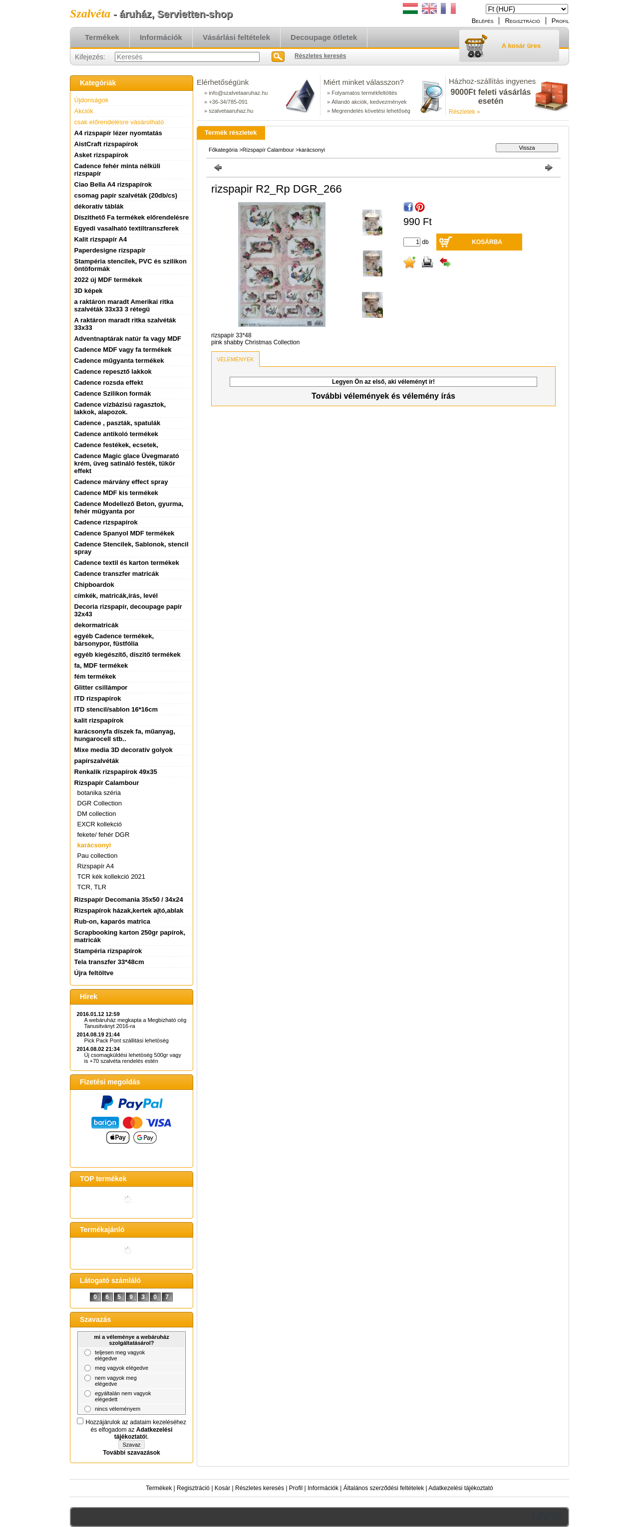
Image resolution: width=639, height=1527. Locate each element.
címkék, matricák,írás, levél (116, 595)
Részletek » (464, 111)
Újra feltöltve (94, 973)
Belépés (483, 20)
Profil (296, 1488)
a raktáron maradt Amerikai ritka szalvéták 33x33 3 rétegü (124, 305)
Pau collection (97, 855)
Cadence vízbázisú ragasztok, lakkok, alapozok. (120, 408)
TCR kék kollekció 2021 (111, 876)
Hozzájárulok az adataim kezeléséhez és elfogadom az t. (136, 1429)
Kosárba (487, 242)
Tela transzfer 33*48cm (109, 962)
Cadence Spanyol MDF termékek (124, 533)
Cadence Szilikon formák (112, 393)
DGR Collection (99, 803)
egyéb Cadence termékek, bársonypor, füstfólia (114, 639)
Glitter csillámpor (101, 687)
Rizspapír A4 (95, 866)
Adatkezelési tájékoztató (460, 1488)
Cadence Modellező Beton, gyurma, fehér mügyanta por (129, 507)
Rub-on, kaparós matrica (112, 921)
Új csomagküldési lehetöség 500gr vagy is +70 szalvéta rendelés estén (132, 1058)
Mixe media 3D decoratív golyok (123, 750)
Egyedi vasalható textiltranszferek (126, 228)
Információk (323, 1488)
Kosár (222, 1488)
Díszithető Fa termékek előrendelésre (131, 217)
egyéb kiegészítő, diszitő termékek (127, 654)
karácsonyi (94, 845)
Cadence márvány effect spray (121, 482)
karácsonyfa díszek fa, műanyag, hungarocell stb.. (124, 735)
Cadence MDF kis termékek (116, 493)
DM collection (96, 813)
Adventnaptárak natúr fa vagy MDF (128, 338)
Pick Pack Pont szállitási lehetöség (126, 1040)
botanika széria (99, 792)
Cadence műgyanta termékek (119, 360)
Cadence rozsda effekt (108, 382)
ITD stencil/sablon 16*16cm (116, 709)
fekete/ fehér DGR (103, 834)
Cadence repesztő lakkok (113, 371)
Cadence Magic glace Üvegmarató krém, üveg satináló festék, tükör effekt (126, 463)
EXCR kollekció (99, 824)
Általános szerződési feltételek (383, 1488)
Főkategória (223, 150)
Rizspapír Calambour (269, 150)
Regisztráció (193, 1488)
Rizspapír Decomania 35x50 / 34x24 (128, 899)
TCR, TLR (91, 887)
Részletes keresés (259, 1488)
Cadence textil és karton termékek (126, 562)
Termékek (159, 1488)
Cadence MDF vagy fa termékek (123, 349)
